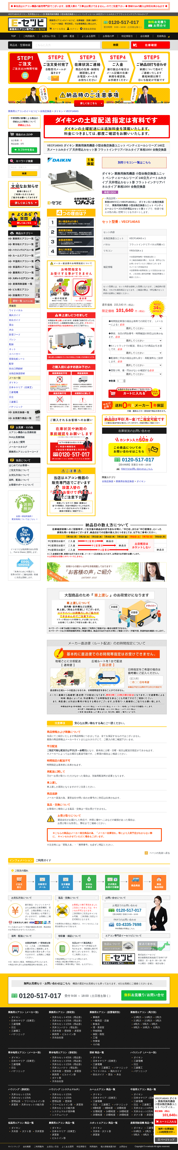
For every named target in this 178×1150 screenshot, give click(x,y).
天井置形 (39, 1131)
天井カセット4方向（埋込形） (67, 1017)
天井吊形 (56, 1030)
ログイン (74, 29)
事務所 (96, 1017)
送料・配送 (68, 36)
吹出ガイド (14, 320)
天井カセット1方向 (21, 1094)
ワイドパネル (16, 310)
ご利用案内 (28, 36)
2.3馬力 (137, 1020)
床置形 (77, 1030)
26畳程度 (124, 1114)
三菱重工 (13, 402)
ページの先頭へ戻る (160, 853)
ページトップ (166, 1139)
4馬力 (136, 1024)
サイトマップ (14, 1146)
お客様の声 (108, 36)
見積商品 (161, 36)
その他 (96, 1044)
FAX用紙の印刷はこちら (125, 928)
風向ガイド (14, 315)
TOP (13, 36)
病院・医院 (98, 1034)
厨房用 (55, 1034)
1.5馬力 (137, 1017)
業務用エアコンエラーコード (23, 451)
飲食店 (96, 1024)
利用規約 (93, 1146)
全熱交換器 (45, 111)
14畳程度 (110, 1111)
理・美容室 (98, 1027)
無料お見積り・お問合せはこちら (157, 24)
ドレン (12, 339)
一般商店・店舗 (101, 1020)
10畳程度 (121, 1108)
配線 (11, 344)
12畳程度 (97, 1111)
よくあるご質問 (17, 442)
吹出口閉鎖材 (16, 368)
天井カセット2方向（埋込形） (67, 1020)
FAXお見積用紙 (17, 437)
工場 (95, 1037)
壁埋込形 (15, 1101)
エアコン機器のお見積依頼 (22, 432)
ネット (12, 349)
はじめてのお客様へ (19, 465)
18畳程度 (124, 1111)
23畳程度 (110, 1114)
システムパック (60, 1114)
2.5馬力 (148, 1020)
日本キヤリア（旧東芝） (21, 387)
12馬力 (156, 1027)
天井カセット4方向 (143, 1108)
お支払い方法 (49, 36)
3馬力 (158, 1020)
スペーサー (14, 354)
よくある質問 (88, 36)
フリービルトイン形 (34, 1101)
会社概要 (144, 36)
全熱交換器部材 (17, 373)
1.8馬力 (148, 1017)
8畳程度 (109, 1108)
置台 (11, 325)
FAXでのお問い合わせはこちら (137, 469)
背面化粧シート (17, 359)
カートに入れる (166, 1121)
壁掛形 (67, 1030)
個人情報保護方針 (108, 1146)
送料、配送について (19, 480)
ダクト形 (56, 1078)
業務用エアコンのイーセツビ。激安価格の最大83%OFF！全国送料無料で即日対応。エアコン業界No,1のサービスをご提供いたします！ (27, 24)
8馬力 (136, 1027)
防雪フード (14, 334)
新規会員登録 (89, 29)
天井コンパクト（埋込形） (65, 1027)
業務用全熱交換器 (125, 481)
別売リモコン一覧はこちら (134, 162)
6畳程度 (97, 1108)
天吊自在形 (57, 1037)
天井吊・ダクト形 (102, 1131)
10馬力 (146, 1027)
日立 (11, 397)
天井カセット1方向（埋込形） (67, 1024)
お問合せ (123, 1146)
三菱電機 (13, 392)
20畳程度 (97, 1114)
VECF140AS (72, 111)
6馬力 (155, 1024)
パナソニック (16, 406)
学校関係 (97, 1030)
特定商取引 (127, 36)
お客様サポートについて (21, 484)
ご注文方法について (19, 470)
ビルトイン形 (69, 1034)
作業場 (96, 1041)
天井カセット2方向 (21, 1097)
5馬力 (146, 1024)
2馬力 (158, 1017)
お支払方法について (19, 475)
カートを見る (59, 29)
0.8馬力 (137, 1131)
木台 (11, 329)
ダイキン (58, 111)
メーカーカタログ (18, 447)
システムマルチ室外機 (63, 1111)
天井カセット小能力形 (32, 1104)
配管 (11, 363)
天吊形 (14, 1131)
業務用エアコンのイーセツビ (23, 111)
